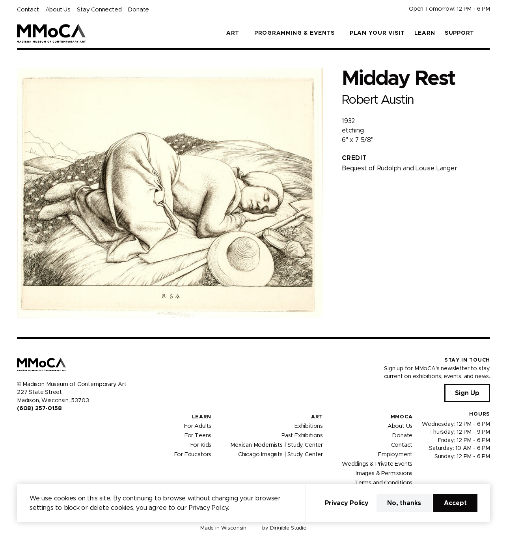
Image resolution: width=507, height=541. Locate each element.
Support (459, 33)
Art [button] (232, 33)
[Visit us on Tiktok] (48, 425)
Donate (138, 10)
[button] (487, 33)
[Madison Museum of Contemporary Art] (51, 33)
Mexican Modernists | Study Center (276, 445)
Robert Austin (378, 100)
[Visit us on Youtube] (39, 425)
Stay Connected (99, 10)
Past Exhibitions (302, 435)
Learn (425, 33)
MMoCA (402, 417)
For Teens (198, 435)
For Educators (193, 454)
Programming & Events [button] (294, 33)
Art (317, 417)
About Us (58, 10)
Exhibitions (309, 426)
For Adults (197, 426)
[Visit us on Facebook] (20, 425)
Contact (28, 10)
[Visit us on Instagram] (29, 425)
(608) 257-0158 (39, 408)
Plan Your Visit (377, 33)
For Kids (201, 445)
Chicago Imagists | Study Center (280, 454)
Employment (395, 454)
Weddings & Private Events (377, 464)
